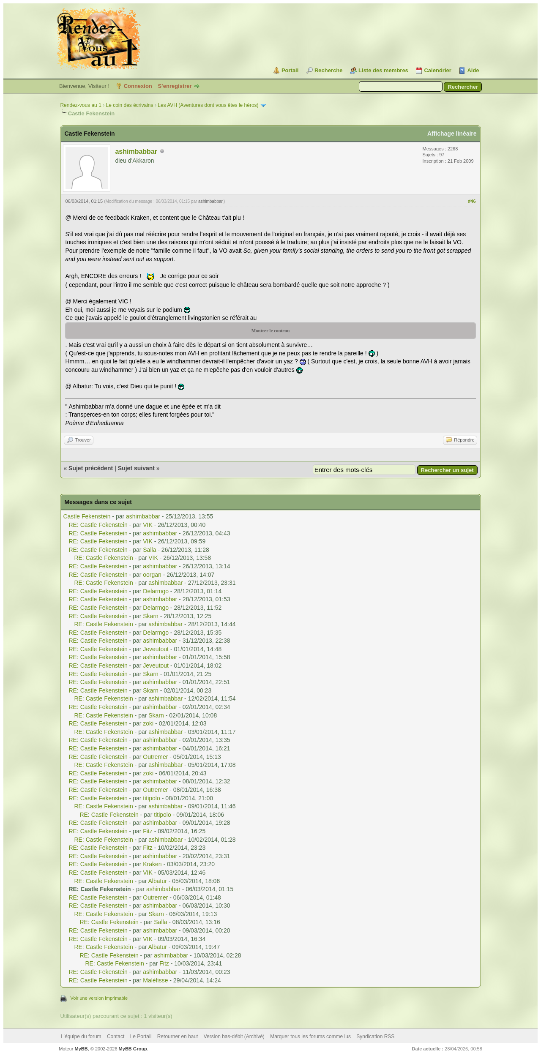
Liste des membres (383, 70)
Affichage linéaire (452, 133)
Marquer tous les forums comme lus (310, 1036)
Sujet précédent (90, 468)
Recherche (328, 70)
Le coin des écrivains (129, 105)
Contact (115, 1036)
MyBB (81, 1048)
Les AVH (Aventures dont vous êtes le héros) (208, 105)
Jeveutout (156, 649)
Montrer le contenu (270, 330)
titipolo (151, 798)
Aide (473, 70)
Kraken (152, 864)
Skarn (150, 616)
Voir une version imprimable (99, 998)
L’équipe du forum (81, 1036)
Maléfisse (155, 980)
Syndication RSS (375, 1036)
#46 (471, 201)
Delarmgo (156, 591)
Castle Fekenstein (86, 516)
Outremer (155, 756)
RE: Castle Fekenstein (97, 524)
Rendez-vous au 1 (80, 105)
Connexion (138, 86)
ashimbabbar (136, 151)
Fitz (148, 831)
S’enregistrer (174, 86)
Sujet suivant (136, 468)
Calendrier (437, 70)
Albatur (157, 881)
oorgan (152, 574)
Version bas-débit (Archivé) (234, 1036)
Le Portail (141, 1036)
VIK (148, 524)
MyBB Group (133, 1048)
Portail (289, 70)
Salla (149, 549)
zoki (148, 723)
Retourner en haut (177, 1036)
